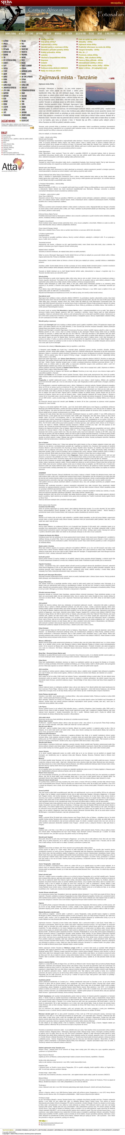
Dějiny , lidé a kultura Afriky (89, 58)
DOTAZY (96, 1130)
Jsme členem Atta (8, 144)
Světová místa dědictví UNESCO (54, 68)
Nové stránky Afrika (9, 135)
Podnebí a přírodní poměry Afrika (55, 50)
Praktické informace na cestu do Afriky (94, 47)
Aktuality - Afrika (85, 42)
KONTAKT (116, 1130)
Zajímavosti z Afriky (49, 44)
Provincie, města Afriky (88, 55)
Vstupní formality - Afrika (88, 50)
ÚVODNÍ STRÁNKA (22, 1130)
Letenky (44, 55)
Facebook (6, 140)
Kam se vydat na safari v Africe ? (92, 39)
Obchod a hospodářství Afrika (53, 58)
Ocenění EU (7, 137)
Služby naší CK (47, 39)
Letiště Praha (7, 149)
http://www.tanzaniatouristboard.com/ (51, 1123)
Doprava (44, 60)
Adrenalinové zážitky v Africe (90, 63)
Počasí (5, 151)
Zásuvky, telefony (8, 147)
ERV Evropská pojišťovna (11, 152)
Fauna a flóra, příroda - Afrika (90, 60)
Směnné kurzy (7, 145)
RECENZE (89, 1130)
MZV (4, 142)
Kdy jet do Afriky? (48, 42)
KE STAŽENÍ (68, 1130)
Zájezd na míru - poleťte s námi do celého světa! (18, 138)
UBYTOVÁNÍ (42, 1130)
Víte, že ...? (83, 52)
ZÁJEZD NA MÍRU (79, 1130)
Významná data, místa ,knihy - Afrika (93, 65)
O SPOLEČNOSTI (106, 1130)
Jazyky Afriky (46, 65)
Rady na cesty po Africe (51, 71)
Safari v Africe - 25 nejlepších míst (92, 68)
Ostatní (44, 63)
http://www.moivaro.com (47, 1125)
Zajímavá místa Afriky (87, 44)
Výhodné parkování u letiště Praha (13, 154)
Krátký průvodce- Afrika (51, 52)
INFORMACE (59, 1130)
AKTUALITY (33, 1130)
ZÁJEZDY (50, 1130)
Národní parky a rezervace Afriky (54, 47)
